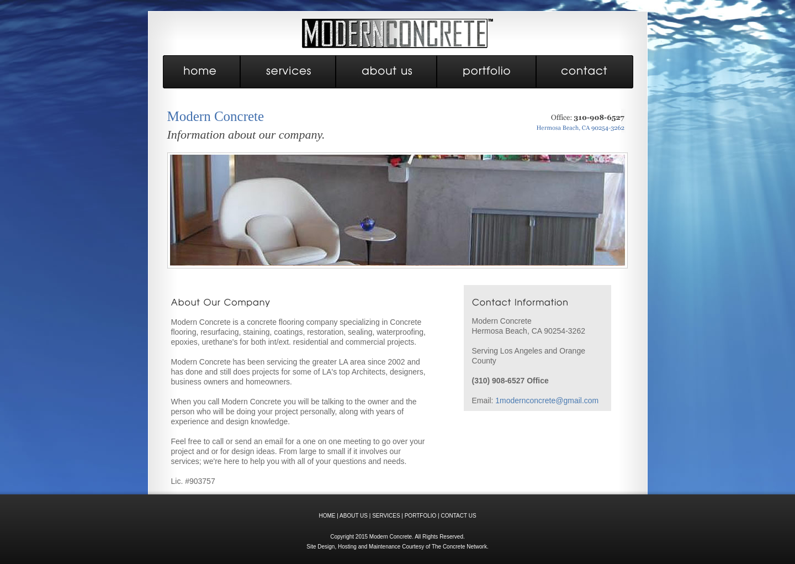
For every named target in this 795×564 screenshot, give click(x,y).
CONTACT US (458, 516)
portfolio (487, 71)
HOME (327, 516)
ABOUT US (354, 516)
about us (386, 71)
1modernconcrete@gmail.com (546, 400)
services (288, 71)
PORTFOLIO (421, 516)
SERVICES (386, 516)
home (202, 71)
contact (585, 71)
